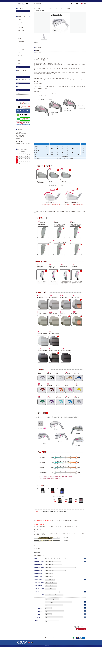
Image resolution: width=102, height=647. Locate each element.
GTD (18, 44)
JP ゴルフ (19, 63)
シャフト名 (37, 602)
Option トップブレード (39, 567)
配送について (48, 637)
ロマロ (19, 33)
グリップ (36, 605)
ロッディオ (20, 22)
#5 (48, 558)
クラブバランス (38, 617)
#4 (46, 558)
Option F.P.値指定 (38, 579)
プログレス (20, 47)
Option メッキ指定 (38, 570)
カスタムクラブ (41, 8)
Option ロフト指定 (38, 573)
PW (62, 558)
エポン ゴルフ (20, 27)
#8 (57, 558)
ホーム (35, 8)
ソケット (36, 599)
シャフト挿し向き (38, 608)
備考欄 (36, 620)
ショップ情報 (20, 637)
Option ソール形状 (38, 564)
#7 (54, 558)
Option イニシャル (38, 591)
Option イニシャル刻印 (39, 588)
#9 (59, 558)
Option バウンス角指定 (39, 582)
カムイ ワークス (21, 49)
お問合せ (62, 637)
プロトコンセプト (21, 24)
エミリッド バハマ (21, 55)
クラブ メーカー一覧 (49, 8)
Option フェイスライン (39, 561)
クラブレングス (38, 614)
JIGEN (19, 60)
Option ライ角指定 (38, 576)
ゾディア (19, 38)
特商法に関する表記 (56, 637)
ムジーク (19, 58)
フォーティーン (21, 41)
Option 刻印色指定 (38, 585)
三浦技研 (19, 19)
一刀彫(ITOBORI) (21, 30)
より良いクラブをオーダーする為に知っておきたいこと (34, 637)
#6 (51, 558)
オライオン (20, 52)
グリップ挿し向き (38, 611)
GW (66, 558)
